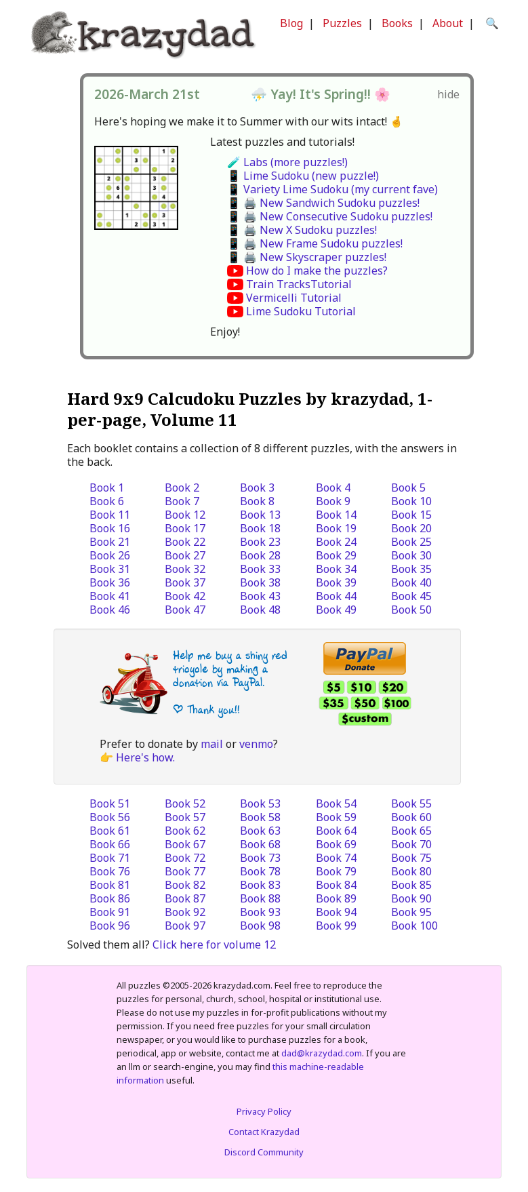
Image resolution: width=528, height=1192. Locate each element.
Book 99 (336, 925)
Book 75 (411, 857)
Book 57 (185, 817)
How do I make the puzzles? (317, 270)
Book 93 (260, 912)
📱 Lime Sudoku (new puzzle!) (303, 175)
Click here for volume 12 (214, 944)
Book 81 (109, 884)
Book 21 (109, 541)
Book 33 (260, 568)
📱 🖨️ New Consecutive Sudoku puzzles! (329, 216)
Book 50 (411, 609)
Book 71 (109, 857)
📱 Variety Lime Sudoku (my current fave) (332, 189)
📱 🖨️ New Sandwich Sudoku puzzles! (323, 202)
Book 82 (185, 884)
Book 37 (185, 582)
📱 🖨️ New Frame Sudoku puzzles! (315, 243)
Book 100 (414, 925)
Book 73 (260, 857)
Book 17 (185, 528)
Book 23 (260, 541)
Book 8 (257, 501)
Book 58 (260, 817)
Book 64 (336, 830)
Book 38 (260, 582)
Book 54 (336, 803)
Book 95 (411, 912)
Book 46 (109, 609)
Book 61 (109, 830)
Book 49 (336, 609)
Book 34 (336, 568)
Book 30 (411, 555)
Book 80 (411, 871)
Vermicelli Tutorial (294, 297)
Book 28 (260, 555)
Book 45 (411, 596)
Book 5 (408, 487)
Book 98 (260, 925)
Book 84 (336, 884)
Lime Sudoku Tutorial (301, 311)
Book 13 (260, 514)
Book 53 (260, 803)
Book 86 (109, 898)
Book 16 (109, 528)
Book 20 (411, 528)
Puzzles (342, 23)
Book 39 (336, 582)
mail (212, 743)
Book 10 (411, 501)
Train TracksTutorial (299, 284)
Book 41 (109, 596)
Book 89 (336, 898)
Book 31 (109, 568)
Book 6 (106, 501)
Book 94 (336, 912)
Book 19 (336, 528)
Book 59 (336, 817)
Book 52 (185, 803)
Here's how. (145, 757)
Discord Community (264, 1152)
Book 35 (411, 568)
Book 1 (106, 487)
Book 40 (411, 582)
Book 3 (257, 487)
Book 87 (185, 898)
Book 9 (333, 501)
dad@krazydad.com (321, 1053)
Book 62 (185, 830)
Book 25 (411, 541)
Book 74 (336, 857)
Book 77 (185, 871)
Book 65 (411, 830)
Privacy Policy (264, 1111)
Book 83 (260, 884)
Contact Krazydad (264, 1132)
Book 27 (185, 555)
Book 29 (336, 555)
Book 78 (260, 871)
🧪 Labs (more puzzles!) (287, 162)
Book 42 (185, 596)
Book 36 (109, 582)
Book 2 (182, 487)
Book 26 (109, 555)
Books (397, 23)
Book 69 (336, 844)
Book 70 (411, 844)
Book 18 (260, 528)
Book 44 (336, 596)
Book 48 (260, 609)
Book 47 (185, 609)
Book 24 (336, 541)
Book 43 (260, 596)
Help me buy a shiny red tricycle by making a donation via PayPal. (230, 669)
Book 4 (333, 487)
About (447, 23)
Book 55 (411, 803)
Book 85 (411, 884)
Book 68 (260, 844)
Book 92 (185, 912)
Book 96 (109, 925)
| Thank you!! (206, 709)
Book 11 (109, 514)
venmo (256, 743)
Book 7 (182, 501)
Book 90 (411, 898)
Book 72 (185, 857)
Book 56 (109, 817)
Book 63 (260, 830)
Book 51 (109, 803)
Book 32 (185, 568)
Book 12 (185, 514)
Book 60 (411, 817)
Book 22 (185, 541)
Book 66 (109, 844)
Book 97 (185, 925)
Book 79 (336, 871)
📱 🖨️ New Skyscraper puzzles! (306, 257)
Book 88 (260, 898)
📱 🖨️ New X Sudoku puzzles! (302, 229)
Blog (291, 23)
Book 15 (411, 514)
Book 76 (109, 871)
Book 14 (336, 514)
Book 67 (185, 844)
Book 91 (109, 912)
